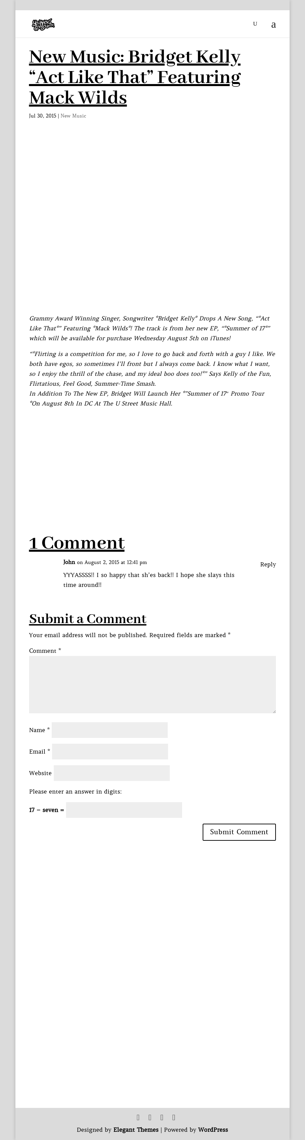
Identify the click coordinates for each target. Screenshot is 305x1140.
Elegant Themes (135, 1130)
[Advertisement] (153, 489)
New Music (73, 116)
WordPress (213, 1130)
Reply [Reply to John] (268, 564)
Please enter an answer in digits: (75, 791)
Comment (45, 651)
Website (40, 773)
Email (39, 751)
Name (39, 730)
